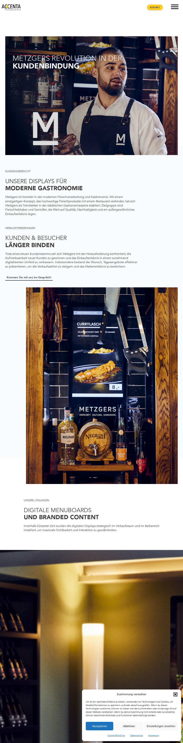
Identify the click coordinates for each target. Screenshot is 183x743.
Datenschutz (136, 735)
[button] (175, 694)
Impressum (153, 735)
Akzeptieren (99, 726)
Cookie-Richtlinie (116, 735)
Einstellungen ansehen (161, 726)
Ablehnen (129, 726)
